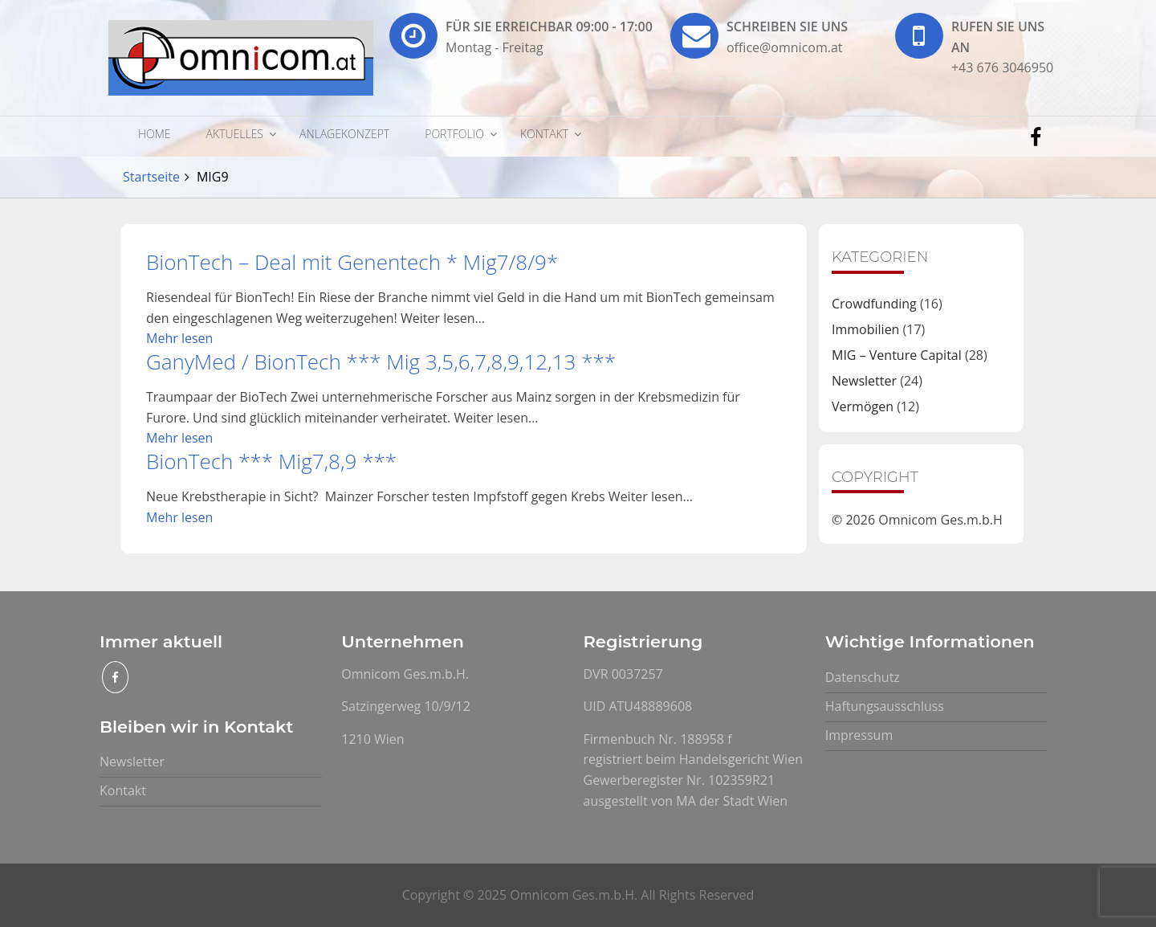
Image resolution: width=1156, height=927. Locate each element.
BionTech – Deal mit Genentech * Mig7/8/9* (352, 261)
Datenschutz (862, 677)
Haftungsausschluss (884, 706)
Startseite (151, 177)
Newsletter (864, 381)
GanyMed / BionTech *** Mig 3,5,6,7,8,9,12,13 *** (381, 361)
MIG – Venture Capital (897, 355)
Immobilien (865, 329)
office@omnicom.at (785, 47)
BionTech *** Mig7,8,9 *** (271, 461)
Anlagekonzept (344, 133)
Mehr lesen (179, 338)
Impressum (859, 735)
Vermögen (862, 406)
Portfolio (454, 133)
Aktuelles (234, 133)
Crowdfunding (874, 303)
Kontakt (544, 133)
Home (154, 133)
